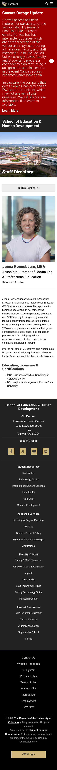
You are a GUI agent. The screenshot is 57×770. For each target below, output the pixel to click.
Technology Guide (28, 479)
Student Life (28, 473)
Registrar (29, 526)
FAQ (5, 90)
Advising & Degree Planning (28, 520)
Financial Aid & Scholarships (28, 539)
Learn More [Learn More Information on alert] (10, 110)
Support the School (28, 632)
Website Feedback (28, 663)
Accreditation (28, 694)
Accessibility (28, 688)
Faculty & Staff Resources (29, 560)
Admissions (28, 546)
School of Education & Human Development (22, 123)
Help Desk (28, 499)
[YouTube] (34, 455)
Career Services (28, 619)
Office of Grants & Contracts (28, 566)
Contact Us (28, 657)
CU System (28, 670)
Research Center (28, 598)
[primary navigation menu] (52, 4)
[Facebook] (11, 455)
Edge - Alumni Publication (28, 613)
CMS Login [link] (28, 754)
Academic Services (28, 514)
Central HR (28, 579)
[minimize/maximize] (51, 60)
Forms (28, 638)
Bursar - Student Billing (28, 533)
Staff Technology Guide (28, 586)
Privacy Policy (28, 676)
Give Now (28, 707)
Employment (28, 700)
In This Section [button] (28, 187)
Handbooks (28, 492)
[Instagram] (45, 455)
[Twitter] (22, 455)
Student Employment (28, 505)
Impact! (28, 573)
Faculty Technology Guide (28, 592)
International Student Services (28, 486)
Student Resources (28, 466)
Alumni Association (28, 626)
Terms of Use (28, 682)
